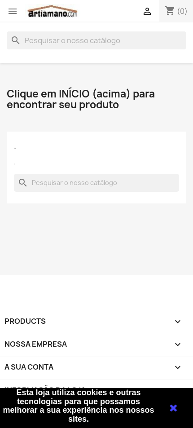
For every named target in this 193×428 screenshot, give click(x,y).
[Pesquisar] (96, 40)
